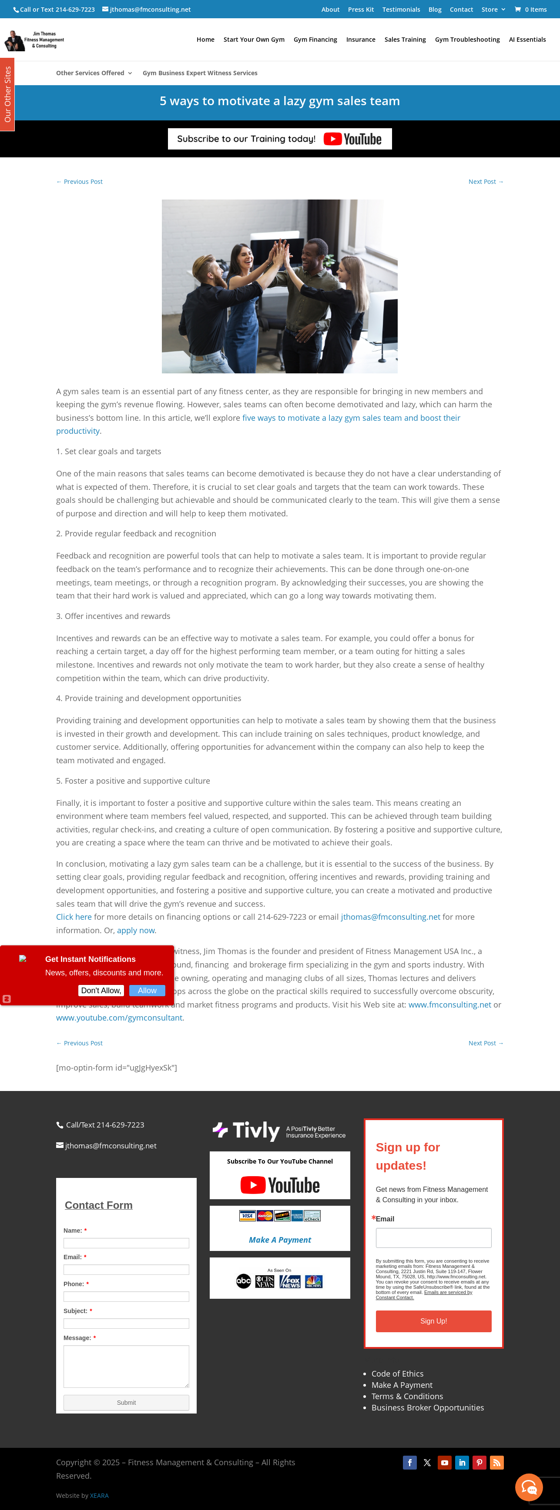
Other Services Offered (90, 73)
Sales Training (405, 40)
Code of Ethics (398, 1373)
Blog (435, 9)
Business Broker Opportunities (428, 1407)
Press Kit (361, 9)
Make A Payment (402, 1385)
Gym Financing (315, 40)
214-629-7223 (75, 9)
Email (385, 1219)
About (331, 9)
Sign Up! (433, 1321)
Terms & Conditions (407, 1396)
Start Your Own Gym (254, 40)
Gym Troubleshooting (467, 40)
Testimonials (401, 9)
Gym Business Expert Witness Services (200, 73)
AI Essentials (527, 40)
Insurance (361, 40)
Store (490, 9)
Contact (461, 9)
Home (206, 40)
